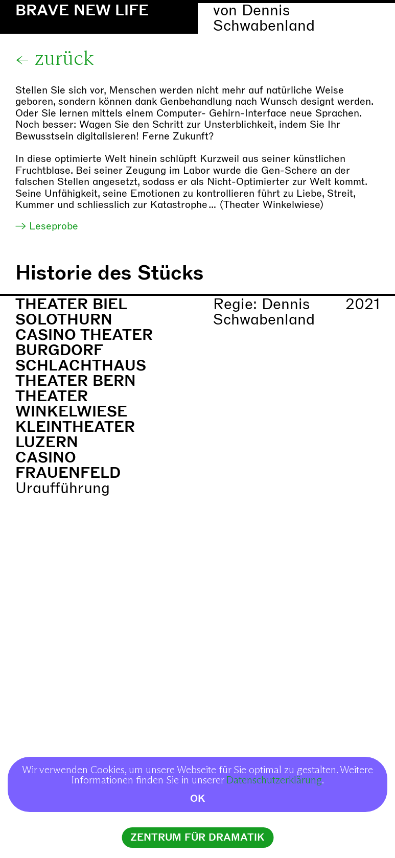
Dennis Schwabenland (264, 18)
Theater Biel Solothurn (71, 312)
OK (197, 798)
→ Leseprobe (46, 226)
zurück (64, 59)
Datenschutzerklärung (274, 780)
